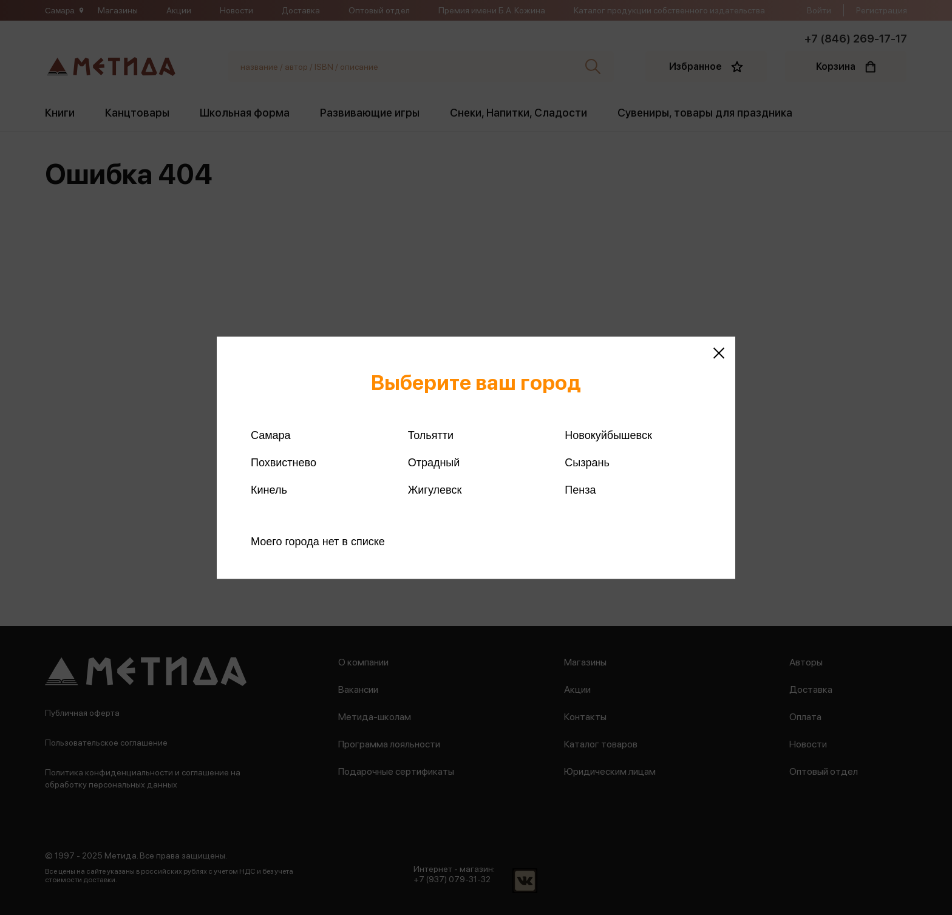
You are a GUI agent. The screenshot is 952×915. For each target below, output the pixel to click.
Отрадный (434, 462)
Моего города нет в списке (318, 541)
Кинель (269, 489)
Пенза (580, 489)
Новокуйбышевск (608, 435)
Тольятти (431, 435)
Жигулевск (435, 489)
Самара (271, 435)
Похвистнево (283, 462)
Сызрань (587, 462)
